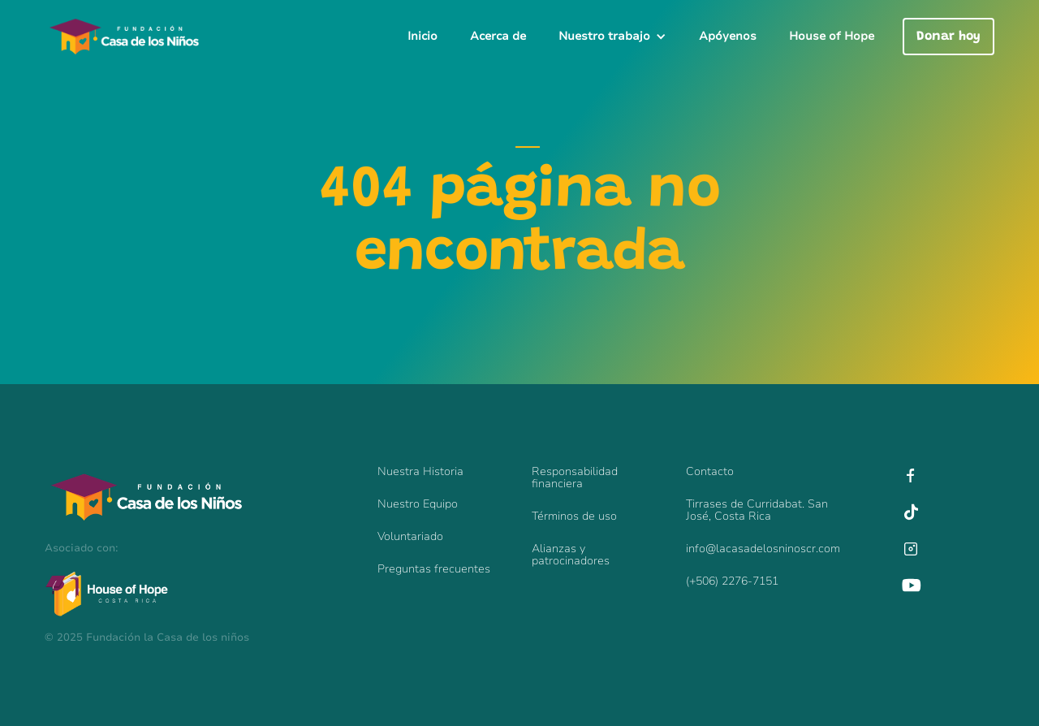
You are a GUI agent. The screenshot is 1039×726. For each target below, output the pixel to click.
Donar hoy (948, 36)
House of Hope (831, 36)
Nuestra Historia (420, 471)
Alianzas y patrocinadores (571, 554)
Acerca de (498, 36)
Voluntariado (410, 536)
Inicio (422, 36)
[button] (612, 37)
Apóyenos (728, 36)
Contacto (710, 471)
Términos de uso (574, 516)
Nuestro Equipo (417, 504)
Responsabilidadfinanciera (575, 477)
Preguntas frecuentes (433, 569)
